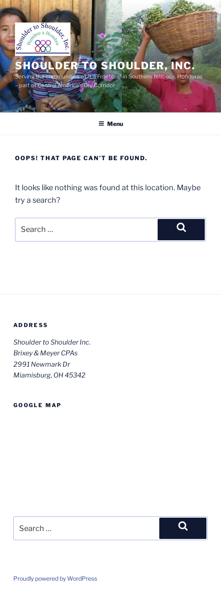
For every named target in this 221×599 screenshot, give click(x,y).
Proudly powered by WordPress (55, 578)
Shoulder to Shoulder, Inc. (105, 66)
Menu (110, 123)
